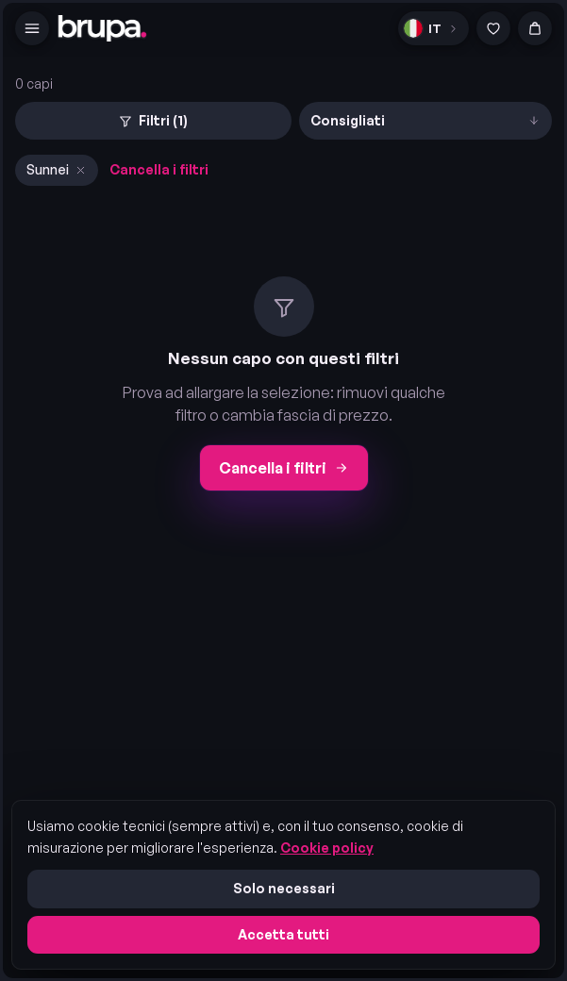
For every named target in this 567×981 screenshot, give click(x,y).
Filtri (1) (153, 120)
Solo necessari (284, 888)
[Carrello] (535, 28)
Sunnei (56, 169)
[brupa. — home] (102, 28)
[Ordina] (426, 121)
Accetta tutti (283, 934)
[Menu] (32, 28)
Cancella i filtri (158, 169)
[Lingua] (433, 28)
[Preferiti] (493, 28)
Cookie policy (327, 848)
